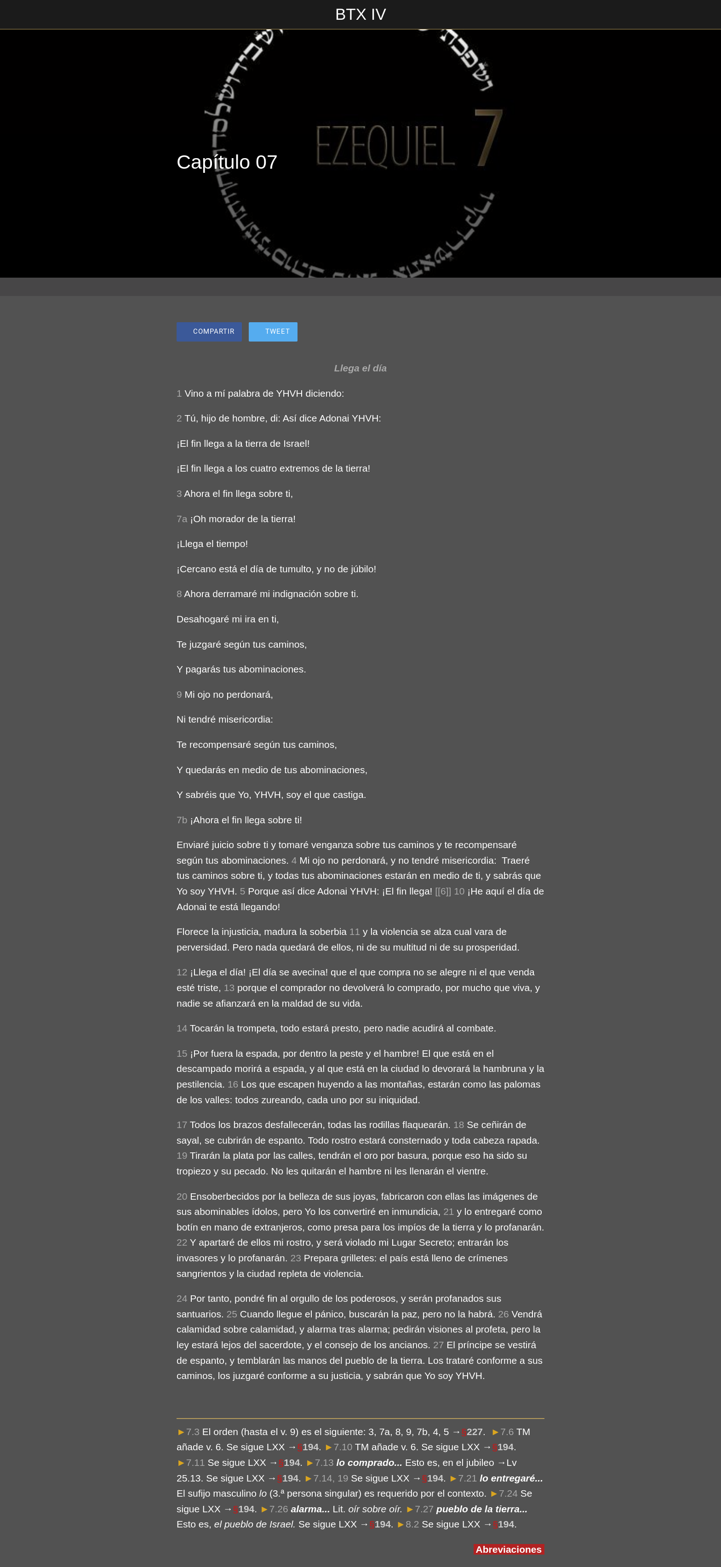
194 (311, 1447)
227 (475, 1431)
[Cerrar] (18, 14)
